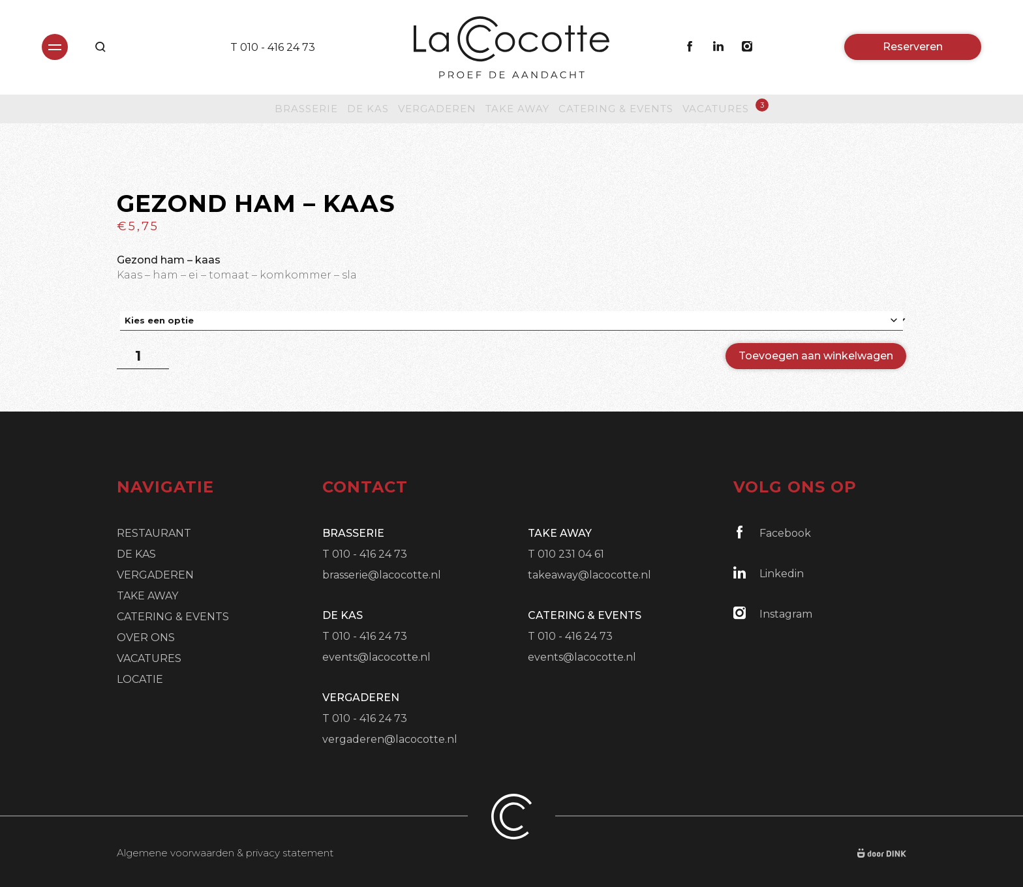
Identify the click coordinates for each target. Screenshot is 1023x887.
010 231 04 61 (571, 554)
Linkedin (768, 573)
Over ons (146, 637)
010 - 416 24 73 (277, 47)
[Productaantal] (143, 356)
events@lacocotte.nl (376, 657)
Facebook (772, 532)
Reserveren (913, 46)
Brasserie (306, 108)
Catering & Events (615, 108)
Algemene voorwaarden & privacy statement (225, 853)
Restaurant (154, 533)
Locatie (140, 679)
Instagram (772, 613)
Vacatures (715, 108)
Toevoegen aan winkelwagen (816, 356)
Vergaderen (437, 108)
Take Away (517, 108)
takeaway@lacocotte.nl (589, 575)
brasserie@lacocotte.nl (381, 575)
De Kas (368, 108)
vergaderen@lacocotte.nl (389, 739)
